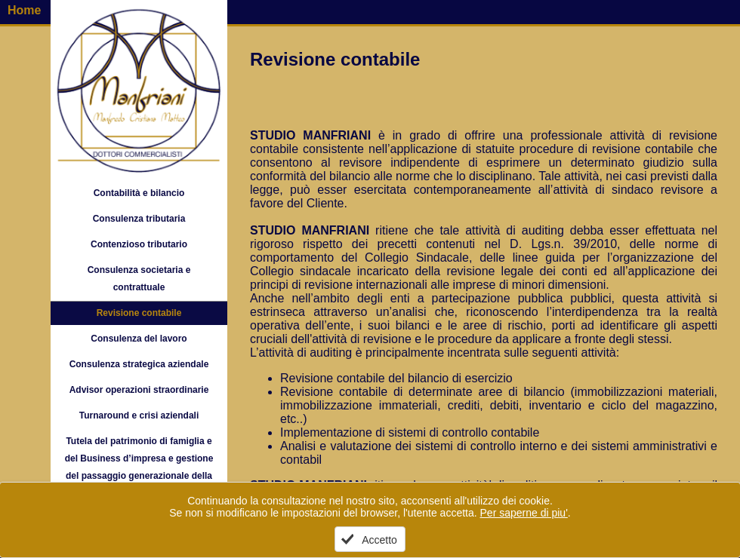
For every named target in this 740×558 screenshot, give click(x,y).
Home (24, 10)
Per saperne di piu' (524, 513)
